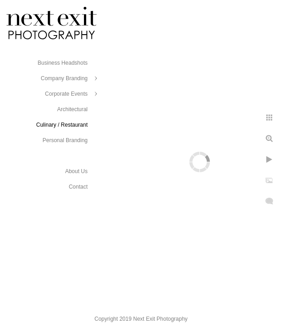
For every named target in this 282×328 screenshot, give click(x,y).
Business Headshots (63, 63)
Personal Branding (65, 140)
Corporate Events (66, 94)
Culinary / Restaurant (62, 125)
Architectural (72, 109)
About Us (76, 171)
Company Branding (64, 78)
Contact (78, 187)
